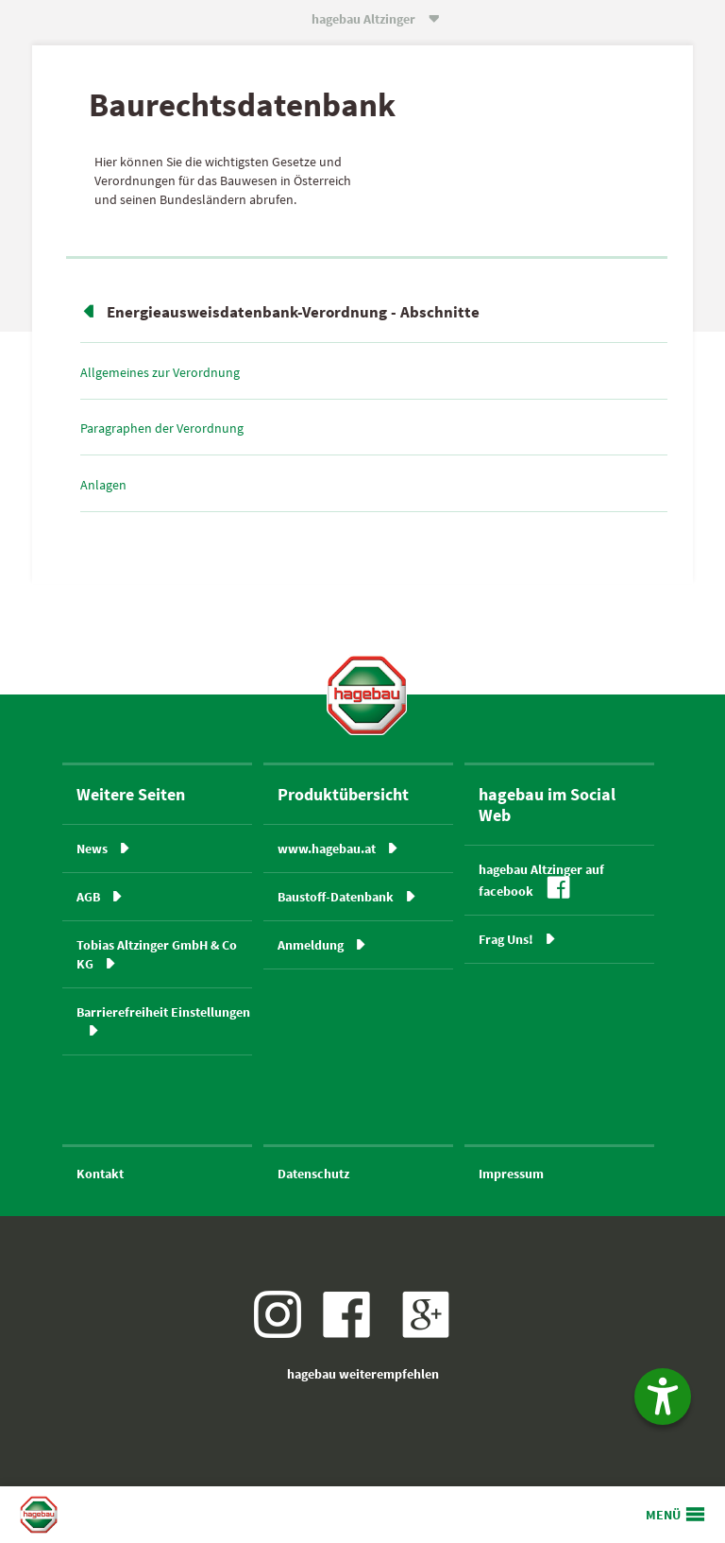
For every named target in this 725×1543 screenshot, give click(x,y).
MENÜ (663, 1514)
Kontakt (100, 1173)
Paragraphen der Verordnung (162, 428)
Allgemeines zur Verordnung (160, 372)
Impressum (511, 1173)
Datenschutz (313, 1173)
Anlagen (103, 484)
